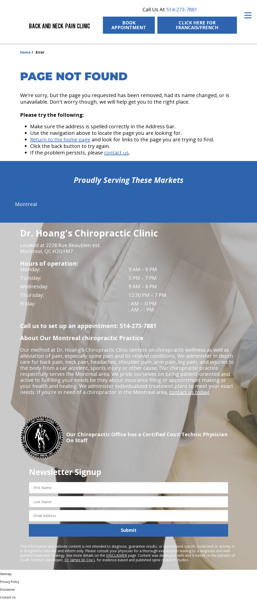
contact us (116, 152)
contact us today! (189, 392)
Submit (129, 530)
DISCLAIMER (116, 555)
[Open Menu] (248, 15)
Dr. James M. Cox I (80, 559)
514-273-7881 (181, 9)
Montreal (26, 204)
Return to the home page (60, 139)
